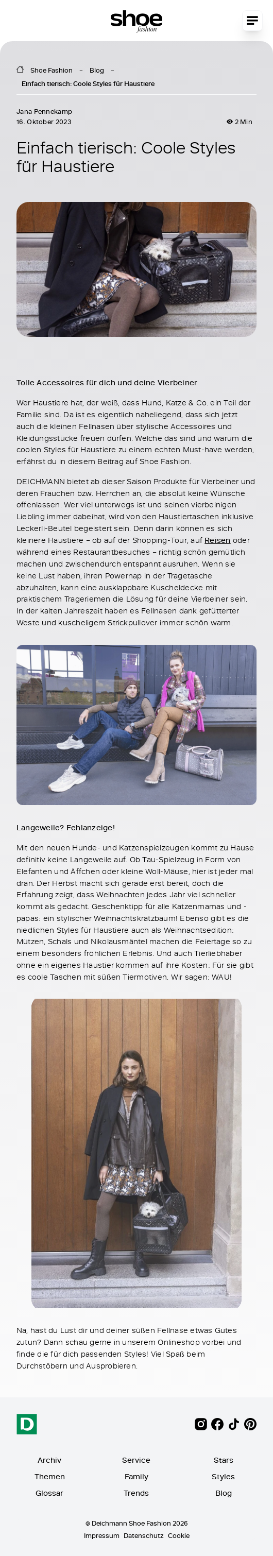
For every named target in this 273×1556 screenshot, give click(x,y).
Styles (223, 1476)
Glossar (49, 1492)
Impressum (102, 1535)
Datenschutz (144, 1535)
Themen (50, 1476)
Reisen (217, 540)
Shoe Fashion (51, 70)
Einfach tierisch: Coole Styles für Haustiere (88, 83)
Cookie (179, 1535)
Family (136, 1476)
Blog (97, 70)
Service (136, 1460)
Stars (223, 1460)
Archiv (49, 1460)
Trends (136, 1492)
